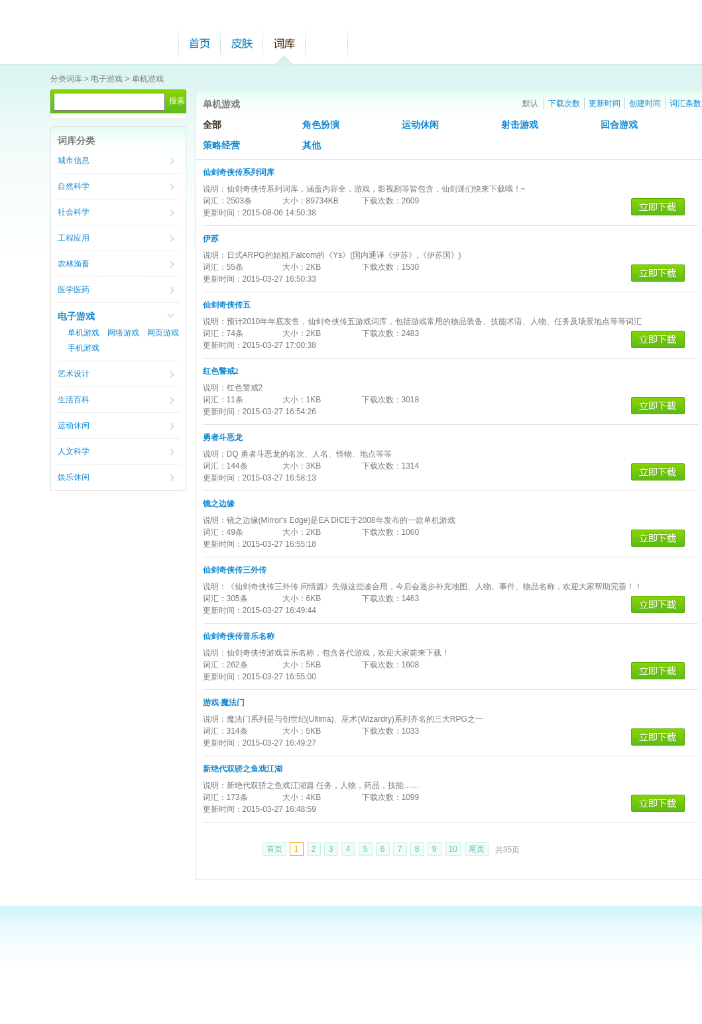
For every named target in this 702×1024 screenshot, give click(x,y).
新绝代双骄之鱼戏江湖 (242, 768)
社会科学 (73, 212)
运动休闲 (73, 425)
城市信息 (73, 160)
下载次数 (564, 103)
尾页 (477, 849)
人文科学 (73, 451)
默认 (530, 103)
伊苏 (211, 238)
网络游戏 (123, 332)
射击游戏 (519, 125)
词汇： (215, 200)
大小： (294, 200)
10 (453, 849)
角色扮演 (320, 125)
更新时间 (604, 103)
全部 (212, 125)
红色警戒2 (221, 371)
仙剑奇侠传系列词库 (238, 172)
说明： (215, 189)
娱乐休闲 (73, 477)
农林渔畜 (73, 263)
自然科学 (73, 186)
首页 (199, 43)
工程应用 (73, 238)
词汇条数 (685, 103)
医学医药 (73, 289)
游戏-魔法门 (224, 702)
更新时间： (223, 212)
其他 (311, 145)
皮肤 (242, 43)
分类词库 (66, 79)
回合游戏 (619, 125)
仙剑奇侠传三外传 (234, 570)
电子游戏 (107, 79)
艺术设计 (73, 373)
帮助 (326, 43)
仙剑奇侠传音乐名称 (238, 636)
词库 (284, 43)
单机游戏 (148, 79)
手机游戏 (83, 348)
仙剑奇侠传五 (227, 305)
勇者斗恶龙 (223, 437)
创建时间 (645, 103)
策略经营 (221, 145)
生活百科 (73, 399)
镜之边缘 (219, 503)
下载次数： (382, 200)
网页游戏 (163, 332)
